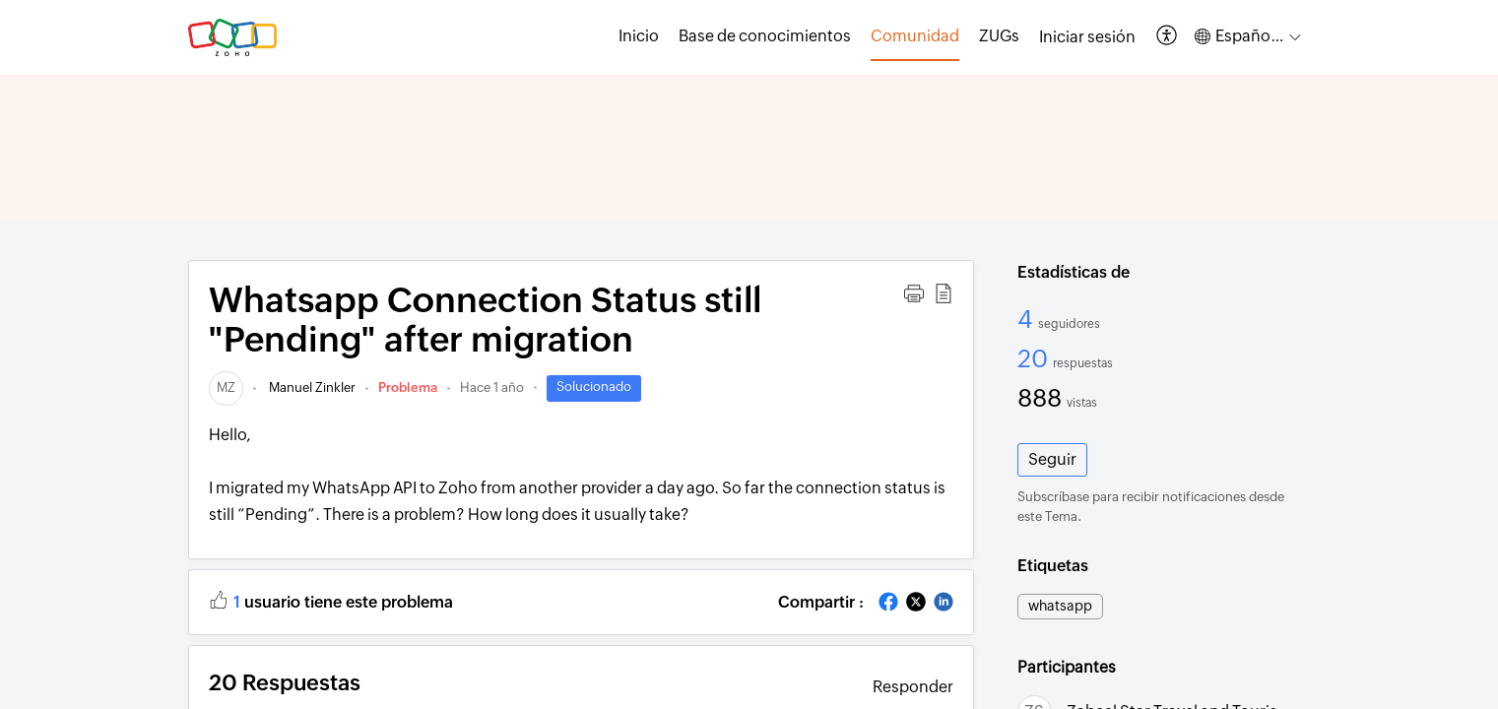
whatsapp (1060, 605)
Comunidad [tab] (915, 36)
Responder (913, 686)
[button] (1167, 37)
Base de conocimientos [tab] (765, 36)
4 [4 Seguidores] (1027, 319)
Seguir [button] (1052, 459)
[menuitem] (1087, 37)
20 (1035, 358)
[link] (226, 387)
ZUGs (999, 36)
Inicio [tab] (639, 36)
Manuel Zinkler (311, 387)
